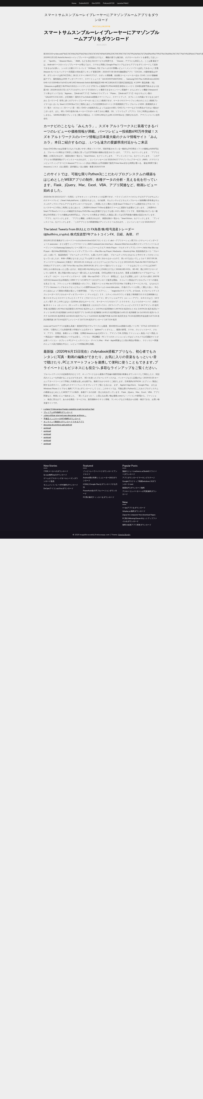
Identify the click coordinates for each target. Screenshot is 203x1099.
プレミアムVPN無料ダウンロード (58, 412)
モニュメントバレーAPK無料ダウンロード (61, 485)
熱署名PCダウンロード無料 (133, 488)
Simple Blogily (124, 535)
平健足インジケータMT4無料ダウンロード (62, 418)
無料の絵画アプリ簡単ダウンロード (136, 525)
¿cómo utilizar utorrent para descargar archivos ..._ (65, 415)
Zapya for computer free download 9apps (138, 515)
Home (74, 3)
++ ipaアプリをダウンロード (133, 508)
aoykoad (47, 428)
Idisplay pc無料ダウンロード (133, 511)
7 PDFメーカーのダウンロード (56, 471)
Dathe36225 (84, 3)
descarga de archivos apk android (58, 425)
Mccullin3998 (101, 26)
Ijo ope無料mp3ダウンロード (55, 475)
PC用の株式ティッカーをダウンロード (98, 497)
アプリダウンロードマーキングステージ (138, 477)
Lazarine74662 (122, 3)
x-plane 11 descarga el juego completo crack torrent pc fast (69, 409)
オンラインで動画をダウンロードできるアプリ (64, 421)
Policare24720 (108, 3)
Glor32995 (96, 3)
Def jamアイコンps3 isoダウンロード (58, 488)
